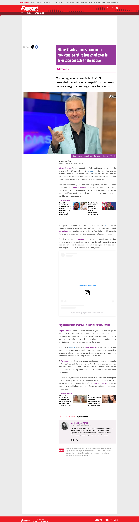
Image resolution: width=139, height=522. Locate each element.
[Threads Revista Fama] (116, 517)
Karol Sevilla (79, 2)
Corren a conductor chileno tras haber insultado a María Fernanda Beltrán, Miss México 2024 (95, 391)
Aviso (116, 509)
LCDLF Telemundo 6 (59, 2)
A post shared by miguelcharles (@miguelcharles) (87, 313)
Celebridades (39, 13)
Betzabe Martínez (61, 161)
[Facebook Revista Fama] (102, 517)
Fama (29, 13)
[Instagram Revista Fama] (112, 517)
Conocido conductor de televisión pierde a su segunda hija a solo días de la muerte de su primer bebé (62, 205)
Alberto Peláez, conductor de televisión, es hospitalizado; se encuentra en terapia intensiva (61, 392)
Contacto (108, 509)
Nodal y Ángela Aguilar (37, 2)
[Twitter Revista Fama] (107, 517)
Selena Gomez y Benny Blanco (93, 2)
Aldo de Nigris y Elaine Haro (111, 2)
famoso (84, 171)
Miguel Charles (78, 408)
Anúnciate (99, 509)
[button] (29, 47)
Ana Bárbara (70, 2)
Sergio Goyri (48, 2)
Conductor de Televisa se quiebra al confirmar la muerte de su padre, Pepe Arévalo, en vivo (95, 205)
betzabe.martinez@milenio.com (77, 417)
